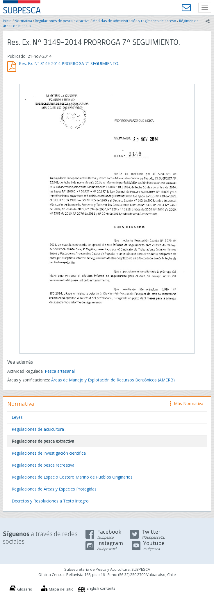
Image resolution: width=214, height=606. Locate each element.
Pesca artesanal (60, 371)
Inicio (7, 20)
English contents (101, 588)
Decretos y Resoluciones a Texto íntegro (50, 501)
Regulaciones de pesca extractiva (62, 20)
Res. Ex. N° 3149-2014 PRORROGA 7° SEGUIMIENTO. (69, 63)
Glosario (24, 589)
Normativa (23, 20)
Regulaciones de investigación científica (49, 453)
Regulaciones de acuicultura (38, 429)
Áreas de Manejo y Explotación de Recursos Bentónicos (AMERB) (113, 380)
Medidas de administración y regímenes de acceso (134, 20)
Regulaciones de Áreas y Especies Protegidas (54, 489)
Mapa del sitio (61, 589)
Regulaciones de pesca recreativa (43, 465)
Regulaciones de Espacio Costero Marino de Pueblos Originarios (72, 477)
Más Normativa (186, 403)
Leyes (17, 417)
